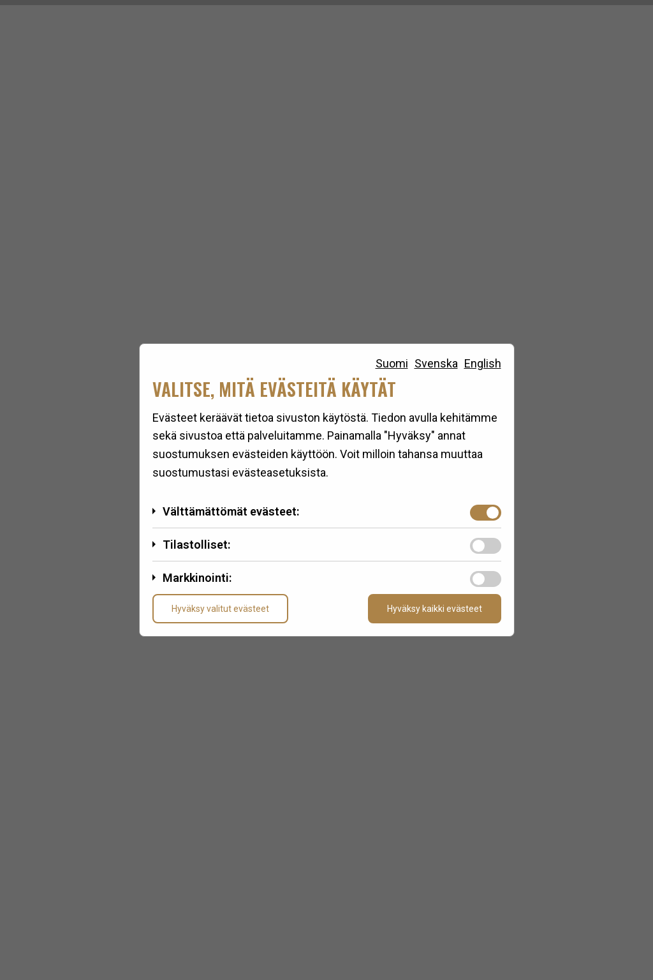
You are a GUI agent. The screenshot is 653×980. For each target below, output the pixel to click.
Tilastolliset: (196, 544)
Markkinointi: (197, 577)
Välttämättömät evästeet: (231, 511)
